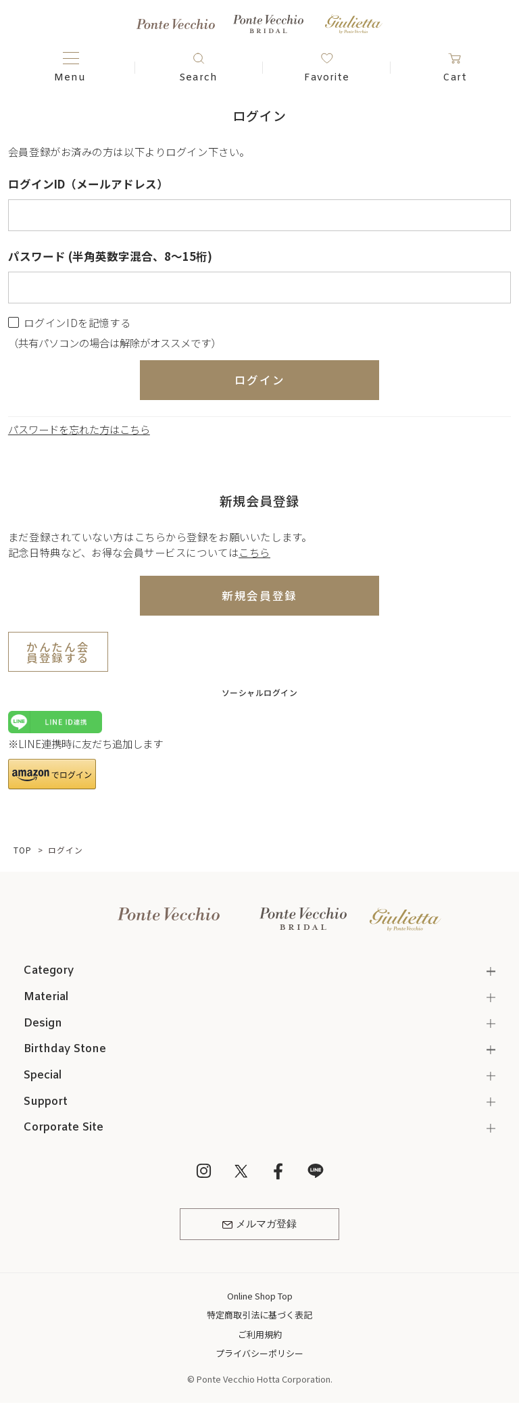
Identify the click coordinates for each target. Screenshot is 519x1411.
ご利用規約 (260, 1334)
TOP (23, 850)
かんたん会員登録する (57, 652)
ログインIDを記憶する (77, 323)
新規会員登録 (259, 595)
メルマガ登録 (259, 1224)
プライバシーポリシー (259, 1353)
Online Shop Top (260, 1295)
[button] (52, 774)
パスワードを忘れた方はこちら (79, 429)
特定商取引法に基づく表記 (259, 1314)
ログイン (259, 380)
